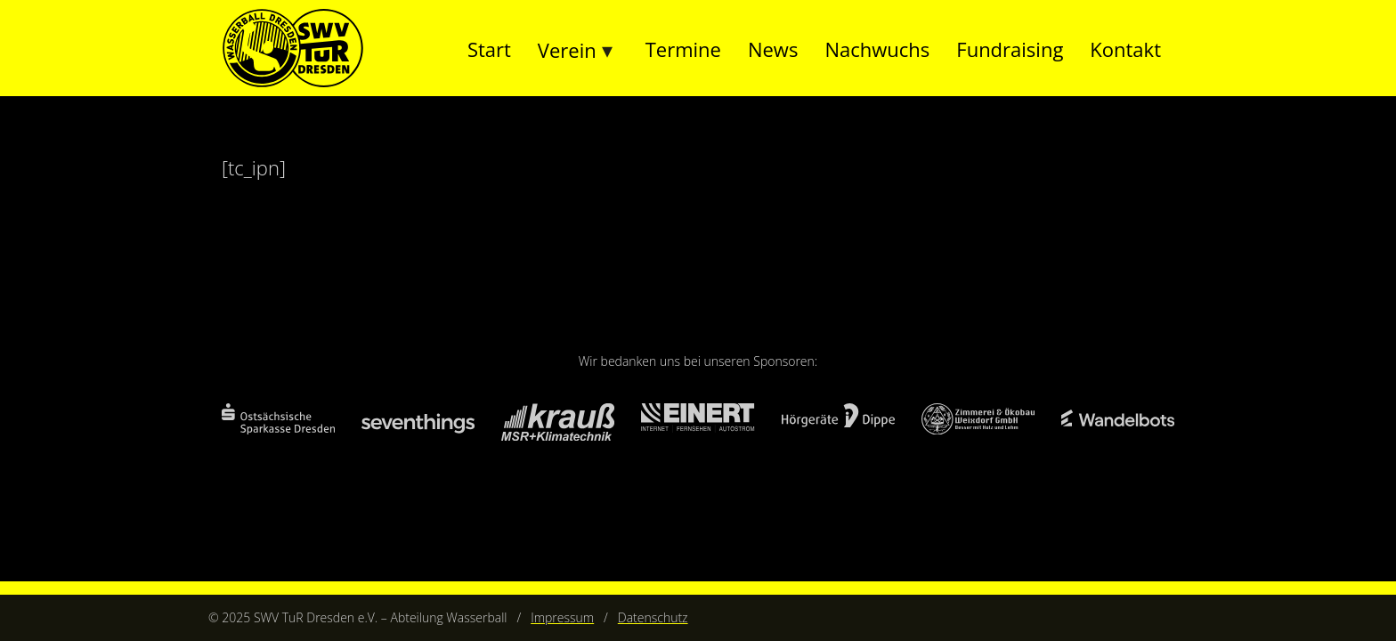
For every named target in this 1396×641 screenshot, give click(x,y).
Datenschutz (653, 617)
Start (489, 49)
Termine (683, 49)
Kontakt (1125, 49)
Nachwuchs (876, 49)
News (773, 49)
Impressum (562, 617)
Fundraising (1009, 49)
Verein (567, 50)
